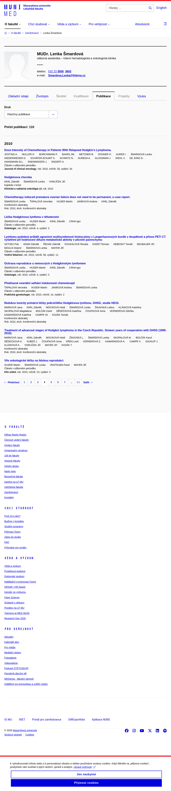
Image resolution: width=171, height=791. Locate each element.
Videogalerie (11, 663)
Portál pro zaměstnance (46, 719)
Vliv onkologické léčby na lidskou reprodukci (33, 360)
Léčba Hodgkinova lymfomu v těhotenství (31, 216)
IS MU (8, 719)
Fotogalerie (10, 657)
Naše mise (10, 471)
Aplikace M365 (101, 719)
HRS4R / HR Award (14, 587)
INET (22, 719)
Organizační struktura (15, 450)
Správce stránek (13, 734)
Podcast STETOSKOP (16, 668)
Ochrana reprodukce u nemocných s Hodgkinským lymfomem (45, 263)
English (161, 8)
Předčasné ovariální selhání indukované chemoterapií (39, 283)
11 (78, 382)
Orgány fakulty (12, 445)
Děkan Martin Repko (15, 434)
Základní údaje (18, 96)
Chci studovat (19, 508)
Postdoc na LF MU (14, 607)
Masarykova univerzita (25, 730)
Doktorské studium (14, 576)
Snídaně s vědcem (14, 602)
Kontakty (9, 497)
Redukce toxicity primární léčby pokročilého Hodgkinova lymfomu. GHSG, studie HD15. (61, 303)
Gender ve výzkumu (15, 592)
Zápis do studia (12, 537)
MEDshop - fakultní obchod (19, 678)
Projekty (124, 96)
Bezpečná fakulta (13, 476)
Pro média (9, 647)
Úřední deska (11, 466)
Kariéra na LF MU (13, 482)
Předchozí (11, 382)
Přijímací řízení (12, 531)
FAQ (6, 542)
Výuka (141, 96)
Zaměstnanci (11, 492)
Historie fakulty (12, 460)
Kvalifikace (81, 96)
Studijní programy (13, 526)
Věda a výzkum (19, 558)
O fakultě (14, 427)
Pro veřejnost (19, 629)
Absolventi (142, 24)
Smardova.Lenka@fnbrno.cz (67, 75)
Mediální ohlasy (12, 652)
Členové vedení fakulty (16, 440)
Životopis (42, 96)
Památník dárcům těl (15, 673)
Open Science (12, 597)
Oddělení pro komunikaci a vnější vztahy (26, 684)
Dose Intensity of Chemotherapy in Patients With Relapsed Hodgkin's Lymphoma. (57, 150)
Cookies (29, 734)
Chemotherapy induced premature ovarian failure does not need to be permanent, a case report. (67, 197)
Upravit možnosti (85, 769)
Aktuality (8, 636)
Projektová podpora (14, 571)
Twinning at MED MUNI (16, 613)
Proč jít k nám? (12, 516)
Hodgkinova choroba (18, 177)
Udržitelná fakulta (13, 487)
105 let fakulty (11, 455)
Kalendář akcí (11, 642)
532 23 (56, 71)
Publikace (103, 96)
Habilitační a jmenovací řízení (20, 581)
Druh (7, 107)
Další (88, 382)
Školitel (61, 96)
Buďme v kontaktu (14, 521)
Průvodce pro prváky (15, 547)
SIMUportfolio (76, 719)
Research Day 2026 (15, 618)
